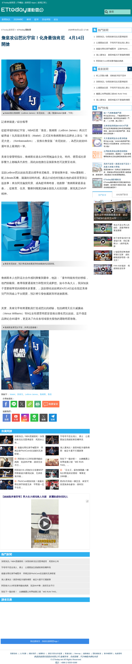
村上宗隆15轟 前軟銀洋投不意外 (111, 75)
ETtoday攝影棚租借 (101, 169)
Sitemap (77, 654)
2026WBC (18, 19)
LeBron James (31, 394)
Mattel (12, 394)
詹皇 (50, 394)
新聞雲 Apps (30, 2)
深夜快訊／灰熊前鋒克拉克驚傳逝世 (112, 36)
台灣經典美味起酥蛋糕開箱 (104, 143)
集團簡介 (42, 654)
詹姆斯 (43, 394)
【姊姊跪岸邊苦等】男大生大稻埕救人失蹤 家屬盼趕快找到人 (34, 496)
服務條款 (86, 654)
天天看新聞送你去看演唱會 (104, 133)
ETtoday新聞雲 (8, 2)
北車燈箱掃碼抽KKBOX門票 (104, 123)
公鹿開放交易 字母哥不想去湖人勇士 (113, 43)
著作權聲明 (108, 654)
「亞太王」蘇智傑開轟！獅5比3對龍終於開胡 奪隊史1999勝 (74, 473)
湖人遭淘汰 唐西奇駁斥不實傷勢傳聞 (113, 55)
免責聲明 (118, 654)
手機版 (20, 2)
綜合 (56, 19)
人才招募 (23, 654)
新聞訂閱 (42, 2)
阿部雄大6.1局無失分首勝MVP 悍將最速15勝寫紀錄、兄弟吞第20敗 (30, 473)
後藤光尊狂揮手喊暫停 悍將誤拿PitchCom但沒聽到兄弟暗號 (29, 450)
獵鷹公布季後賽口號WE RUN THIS (111, 94)
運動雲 (24, 10)
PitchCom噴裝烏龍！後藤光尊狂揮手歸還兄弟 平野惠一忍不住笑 (29, 484)
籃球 (36, 19)
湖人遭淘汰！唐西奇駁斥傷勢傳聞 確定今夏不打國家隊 (26, 579)
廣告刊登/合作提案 (55, 654)
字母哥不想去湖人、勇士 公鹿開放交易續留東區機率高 (26, 567)
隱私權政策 (97, 654)
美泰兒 (20, 394)
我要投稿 (13, 654)
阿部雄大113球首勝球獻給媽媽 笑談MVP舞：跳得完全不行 (28, 462)
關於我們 (32, 654)
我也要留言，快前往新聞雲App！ (45, 641)
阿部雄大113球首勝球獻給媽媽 (109, 61)
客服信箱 (68, 654)
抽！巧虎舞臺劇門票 (101, 113)
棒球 (29, 19)
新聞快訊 (6, 19)
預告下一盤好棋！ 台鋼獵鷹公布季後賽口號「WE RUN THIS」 (75, 462)
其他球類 (46, 19)
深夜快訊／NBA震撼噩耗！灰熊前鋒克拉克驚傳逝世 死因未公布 (29, 439)
